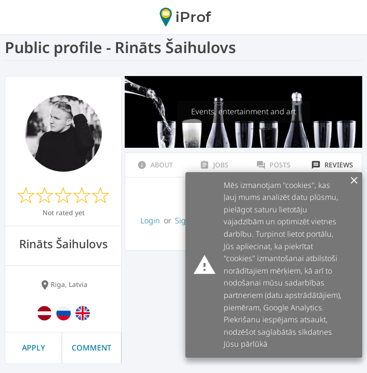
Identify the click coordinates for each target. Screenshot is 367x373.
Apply (33, 347)
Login (150, 220)
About (155, 165)
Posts (273, 165)
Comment (91, 347)
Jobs (214, 165)
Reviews (332, 165)
